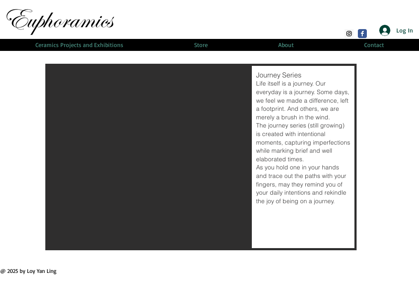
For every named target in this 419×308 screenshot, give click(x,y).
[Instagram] (349, 33)
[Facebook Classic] (362, 33)
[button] (201, 157)
